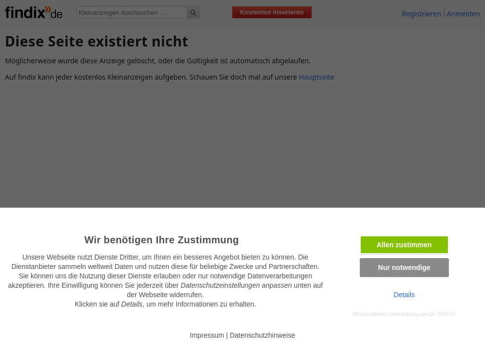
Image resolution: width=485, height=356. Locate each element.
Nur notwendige (404, 267)
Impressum (207, 335)
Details (404, 295)
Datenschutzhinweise (262, 335)
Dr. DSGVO (442, 314)
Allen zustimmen (404, 245)
